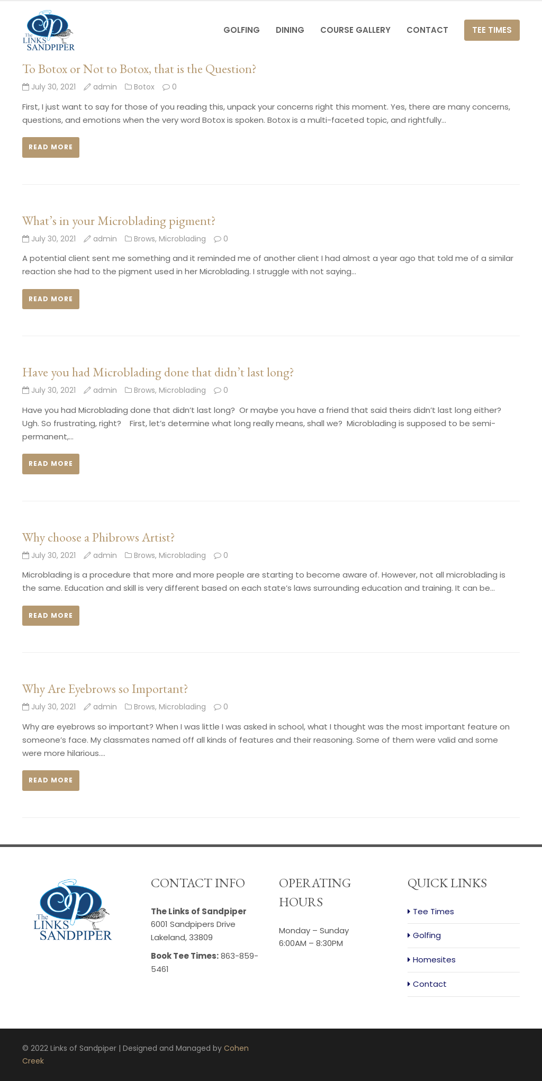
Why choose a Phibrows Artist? (98, 537)
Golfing (241, 29)
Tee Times (492, 29)
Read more (51, 146)
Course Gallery (355, 29)
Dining (290, 29)
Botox (144, 87)
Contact (427, 29)
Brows (144, 238)
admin (105, 87)
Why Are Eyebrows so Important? (105, 688)
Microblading (182, 238)
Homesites (434, 959)
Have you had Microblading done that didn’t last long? (158, 372)
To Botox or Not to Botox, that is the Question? (139, 68)
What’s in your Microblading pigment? (119, 220)
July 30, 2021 (49, 87)
